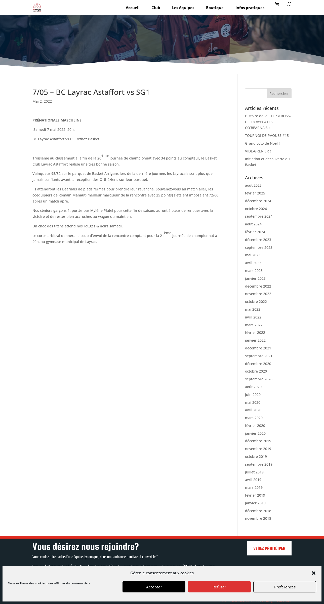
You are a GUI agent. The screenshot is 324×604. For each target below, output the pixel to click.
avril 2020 (253, 410)
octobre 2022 (256, 301)
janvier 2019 (255, 503)
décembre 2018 (258, 510)
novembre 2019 (258, 448)
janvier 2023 (255, 278)
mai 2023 (252, 255)
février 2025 (255, 193)
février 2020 (255, 425)
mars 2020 (254, 417)
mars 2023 (254, 270)
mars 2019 (254, 487)
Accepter (154, 586)
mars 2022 (254, 325)
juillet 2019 (254, 472)
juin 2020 (253, 394)
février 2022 (255, 332)
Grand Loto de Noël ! (262, 143)
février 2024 (255, 231)
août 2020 (253, 386)
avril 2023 (253, 262)
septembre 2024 (258, 216)
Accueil (133, 7)
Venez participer (269, 548)
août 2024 (253, 224)
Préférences (285, 586)
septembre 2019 (258, 464)
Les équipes (183, 7)
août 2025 (253, 185)
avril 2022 (253, 317)
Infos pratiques (249, 7)
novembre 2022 (258, 293)
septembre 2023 (258, 247)
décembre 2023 (258, 239)
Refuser (219, 586)
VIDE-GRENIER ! (258, 151)
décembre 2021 (258, 348)
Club (155, 7)
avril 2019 (253, 479)
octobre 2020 (256, 371)
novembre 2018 (258, 518)
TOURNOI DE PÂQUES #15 (267, 135)
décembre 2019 (258, 440)
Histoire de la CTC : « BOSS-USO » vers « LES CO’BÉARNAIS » (268, 121)
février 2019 (255, 495)
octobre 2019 (256, 456)
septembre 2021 (258, 355)
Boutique (215, 7)
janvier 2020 (255, 433)
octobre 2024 (256, 208)
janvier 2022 (255, 340)
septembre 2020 (258, 379)
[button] (313, 573)
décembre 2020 (258, 363)
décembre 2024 (258, 200)
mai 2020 (252, 402)
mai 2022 (252, 309)
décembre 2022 (258, 286)
